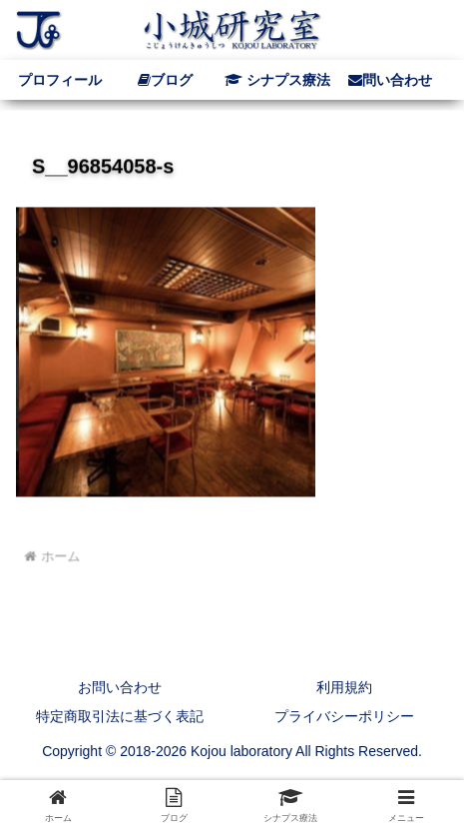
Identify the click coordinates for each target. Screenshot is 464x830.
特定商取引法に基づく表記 (120, 716)
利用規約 (344, 687)
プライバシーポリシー (344, 716)
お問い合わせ (120, 687)
